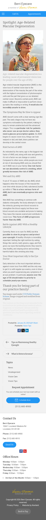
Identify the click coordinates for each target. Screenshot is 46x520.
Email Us (9, 445)
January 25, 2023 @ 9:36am (27, 323)
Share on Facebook (19, 330)
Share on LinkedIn (27, 330)
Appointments (34, 14)
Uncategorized (14, 372)
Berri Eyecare (26, 499)
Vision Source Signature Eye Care (23, 491)
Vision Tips (27, 326)
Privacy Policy (13, 505)
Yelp (25, 451)
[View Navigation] (4, 14)
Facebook (21, 451)
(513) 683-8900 (16, 434)
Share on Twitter (23, 330)
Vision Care (13, 376)
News (10, 367)
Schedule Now (22, 400)
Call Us (15, 14)
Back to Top (23, 511)
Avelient (35, 505)
